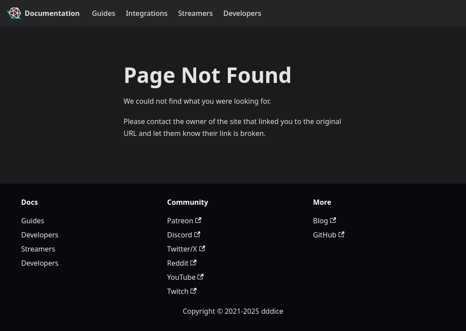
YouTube (185, 277)
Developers (242, 13)
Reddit (182, 263)
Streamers (195, 13)
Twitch (182, 291)
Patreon (184, 221)
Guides (104, 13)
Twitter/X (186, 249)
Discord (183, 235)
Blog (324, 221)
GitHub (328, 235)
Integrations (147, 13)
